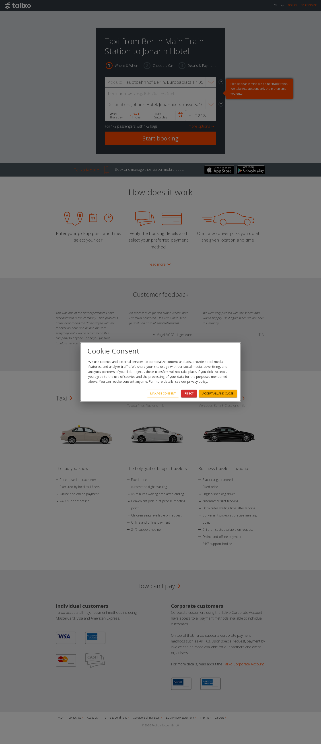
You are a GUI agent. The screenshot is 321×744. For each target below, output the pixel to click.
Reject (189, 394)
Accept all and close (218, 394)
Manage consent (163, 394)
